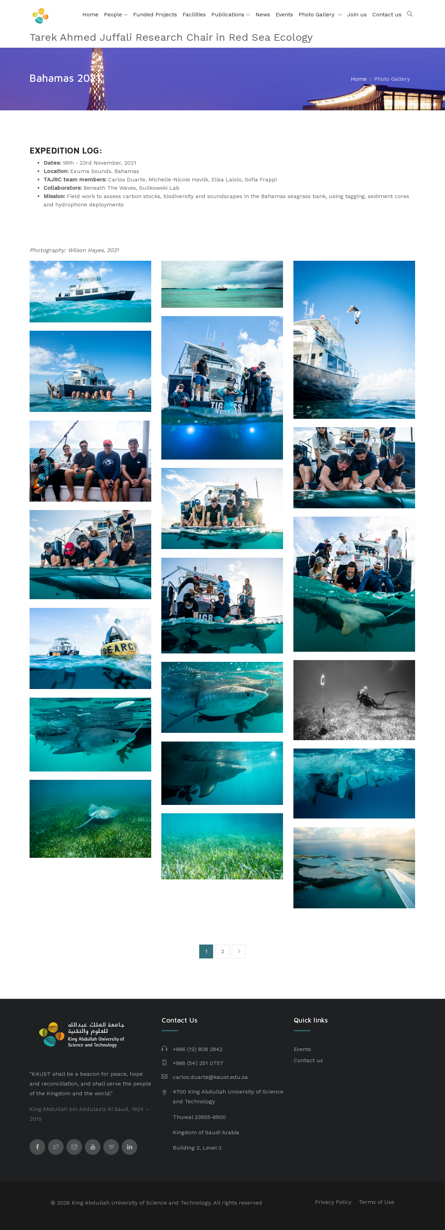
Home (90, 14)
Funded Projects (155, 14)
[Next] (239, 951)
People (116, 14)
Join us (357, 14)
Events (284, 14)
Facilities (194, 14)
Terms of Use (376, 1202)
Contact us (387, 14)
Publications (230, 14)
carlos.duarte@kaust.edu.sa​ (210, 1077)
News (263, 14)
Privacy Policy (333, 1202)
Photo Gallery (317, 14)
